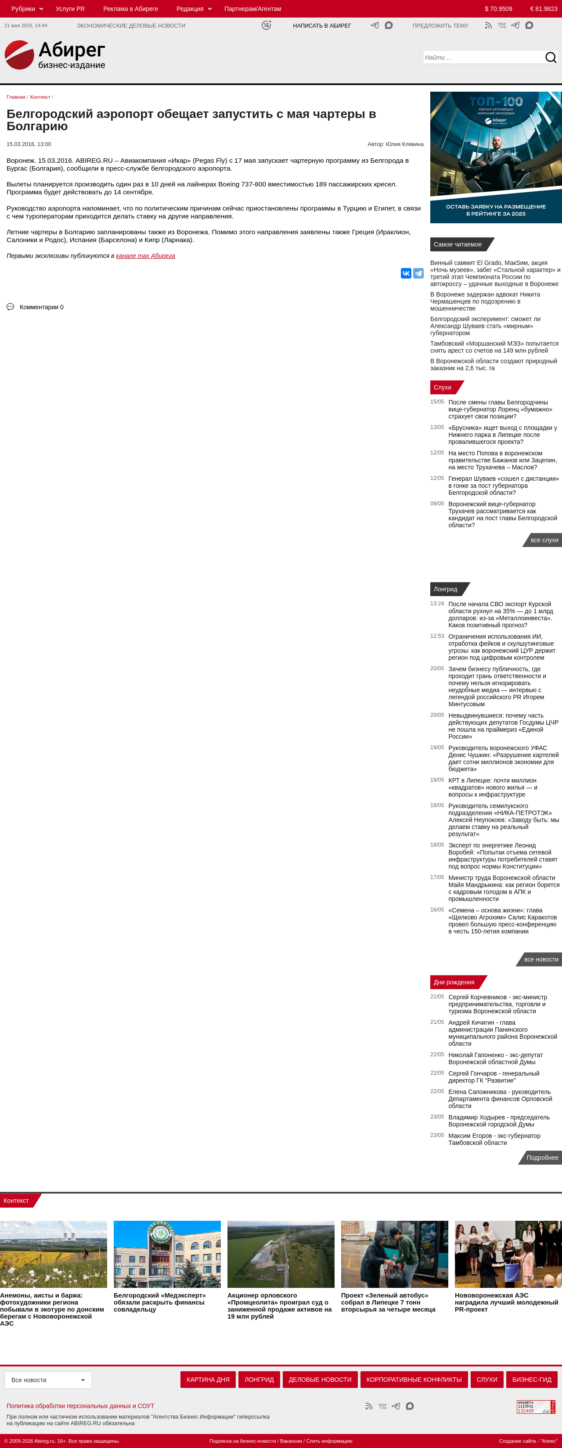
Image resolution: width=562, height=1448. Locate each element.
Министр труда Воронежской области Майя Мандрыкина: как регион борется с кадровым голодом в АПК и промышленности (504, 888)
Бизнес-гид (531, 1379)
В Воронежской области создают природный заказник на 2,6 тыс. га (493, 365)
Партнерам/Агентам (252, 8)
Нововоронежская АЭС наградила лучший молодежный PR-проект (506, 1302)
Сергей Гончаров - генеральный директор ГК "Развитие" (494, 1077)
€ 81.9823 (544, 8)
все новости (541, 959)
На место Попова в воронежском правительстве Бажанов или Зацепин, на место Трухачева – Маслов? (503, 460)
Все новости (29, 1380)
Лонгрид (446, 589)
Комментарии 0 (42, 307)
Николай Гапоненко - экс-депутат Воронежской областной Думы (496, 1058)
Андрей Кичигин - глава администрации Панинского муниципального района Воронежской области (503, 1033)
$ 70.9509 (498, 8)
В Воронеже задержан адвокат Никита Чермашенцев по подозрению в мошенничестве (485, 301)
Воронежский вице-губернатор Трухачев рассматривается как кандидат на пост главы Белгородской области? (503, 515)
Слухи (442, 387)
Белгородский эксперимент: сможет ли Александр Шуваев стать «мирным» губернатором (485, 325)
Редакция (190, 8)
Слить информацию (329, 1441)
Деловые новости (320, 1379)
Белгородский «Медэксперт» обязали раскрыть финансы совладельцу (160, 1302)
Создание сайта (517, 1441)
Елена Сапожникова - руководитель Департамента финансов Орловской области (501, 1098)
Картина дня (208, 1379)
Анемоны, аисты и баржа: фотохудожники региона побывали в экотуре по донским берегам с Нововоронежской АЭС (52, 1309)
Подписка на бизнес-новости (242, 1441)
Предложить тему (440, 26)
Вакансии (291, 1441)
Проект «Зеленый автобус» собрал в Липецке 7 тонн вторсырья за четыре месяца (388, 1302)
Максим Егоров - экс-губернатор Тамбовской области (494, 1139)
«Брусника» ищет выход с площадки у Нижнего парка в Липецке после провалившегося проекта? (503, 434)
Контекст (16, 1200)
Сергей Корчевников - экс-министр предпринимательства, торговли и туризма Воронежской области (498, 1004)
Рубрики (23, 8)
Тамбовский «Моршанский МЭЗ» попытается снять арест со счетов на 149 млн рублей (494, 347)
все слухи (544, 539)
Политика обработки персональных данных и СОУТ (81, 1405)
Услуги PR (70, 8)
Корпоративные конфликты (414, 1379)
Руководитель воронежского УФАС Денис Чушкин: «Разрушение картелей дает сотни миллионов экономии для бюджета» (504, 758)
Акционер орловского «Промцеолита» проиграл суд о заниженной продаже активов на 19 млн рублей (279, 1306)
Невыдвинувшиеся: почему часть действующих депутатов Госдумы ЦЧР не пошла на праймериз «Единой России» (504, 726)
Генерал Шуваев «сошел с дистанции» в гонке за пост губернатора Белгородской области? (504, 485)
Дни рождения (454, 982)
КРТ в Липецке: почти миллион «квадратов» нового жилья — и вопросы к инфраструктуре (493, 787)
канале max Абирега (145, 255)
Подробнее (542, 1157)
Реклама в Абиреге (130, 8)
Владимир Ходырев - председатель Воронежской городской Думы (499, 1121)
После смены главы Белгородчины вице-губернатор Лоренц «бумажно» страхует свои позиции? (501, 409)
